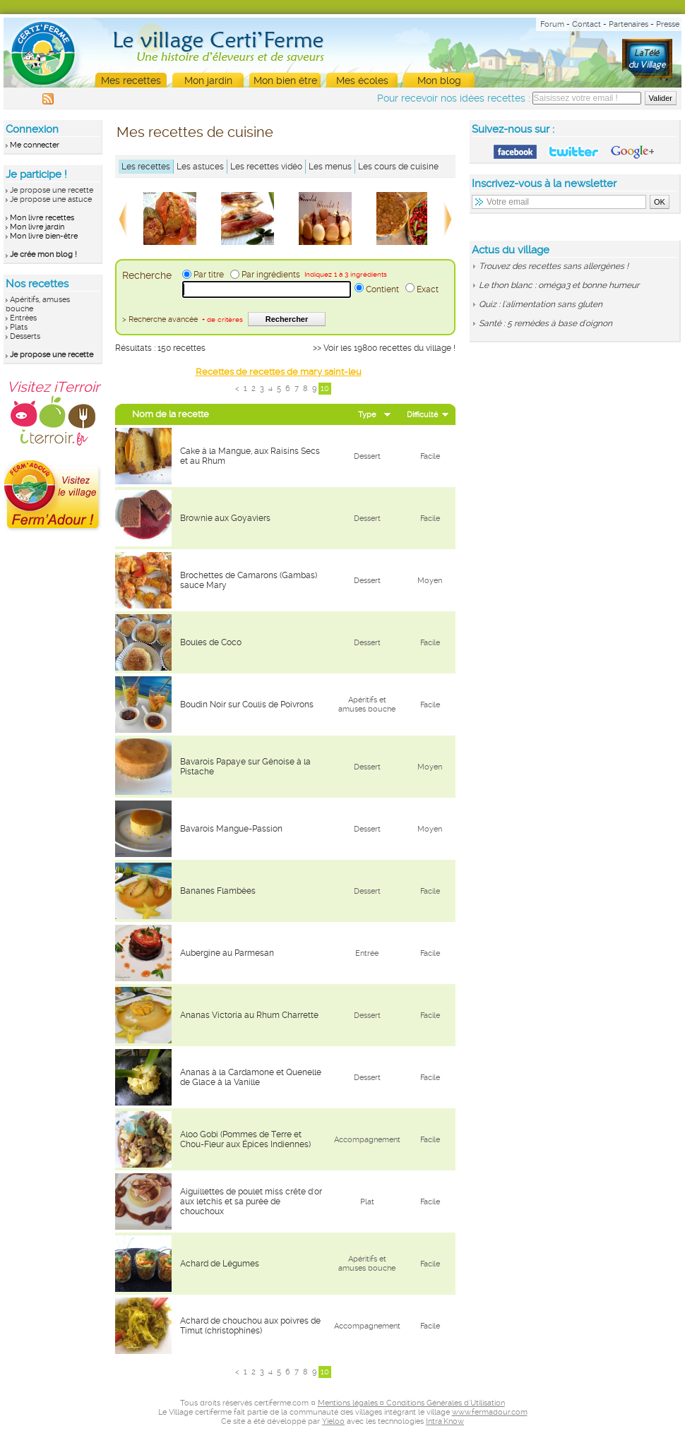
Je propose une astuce (51, 199)
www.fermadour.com (490, 1412)
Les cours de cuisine (398, 167)
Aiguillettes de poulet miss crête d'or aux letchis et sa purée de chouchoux (251, 1201)
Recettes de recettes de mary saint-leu (279, 371)
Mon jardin (208, 80)
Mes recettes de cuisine (195, 132)
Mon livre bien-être (44, 236)
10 (325, 388)
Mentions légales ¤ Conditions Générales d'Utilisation (411, 1403)
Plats (19, 327)
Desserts (25, 336)
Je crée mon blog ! (43, 254)
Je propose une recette (51, 190)
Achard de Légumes (219, 1264)
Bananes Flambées (218, 891)
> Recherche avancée (182, 319)
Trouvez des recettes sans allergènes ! (554, 266)
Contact (586, 24)
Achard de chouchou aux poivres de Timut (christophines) (250, 1326)
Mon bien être (285, 80)
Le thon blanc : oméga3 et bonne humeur (559, 285)
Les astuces (200, 167)
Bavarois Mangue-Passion (231, 829)
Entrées (23, 318)
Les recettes (145, 167)
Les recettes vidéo (266, 167)
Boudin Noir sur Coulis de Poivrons (247, 704)
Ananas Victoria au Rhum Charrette (249, 1015)
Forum (552, 24)
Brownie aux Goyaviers (225, 518)
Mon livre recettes (42, 217)
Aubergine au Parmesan (227, 953)
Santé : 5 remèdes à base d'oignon (545, 323)
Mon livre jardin (37, 227)
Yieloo (333, 1421)
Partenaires (628, 24)
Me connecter (34, 145)
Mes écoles (362, 80)
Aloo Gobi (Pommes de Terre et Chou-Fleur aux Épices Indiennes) (245, 1139)
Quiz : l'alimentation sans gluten (540, 304)
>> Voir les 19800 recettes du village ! (384, 348)
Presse (667, 24)
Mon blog (439, 80)
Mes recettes (131, 80)
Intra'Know (445, 1421)
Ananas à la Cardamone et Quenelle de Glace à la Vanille (250, 1077)
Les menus (330, 167)
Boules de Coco (211, 642)
